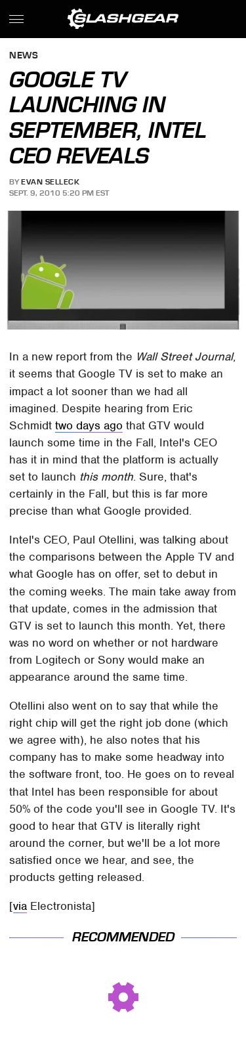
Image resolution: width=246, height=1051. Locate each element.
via (20, 906)
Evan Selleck (50, 181)
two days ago (89, 425)
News (23, 56)
